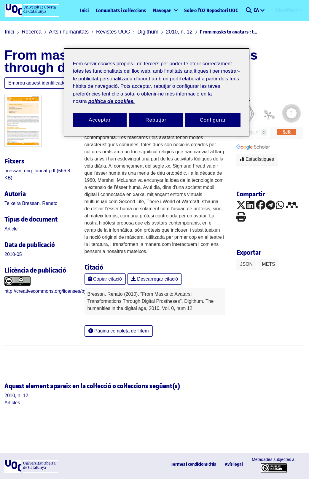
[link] (10, 228)
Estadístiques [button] (257, 159)
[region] (156, 92)
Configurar (213, 120)
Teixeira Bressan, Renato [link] (31, 203)
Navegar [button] (162, 10)
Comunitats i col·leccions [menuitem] (121, 10)
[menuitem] (165, 10)
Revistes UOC (113, 32)
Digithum (147, 32)
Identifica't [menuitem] (287, 10)
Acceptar (100, 120)
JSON (246, 264)
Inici (84, 10)
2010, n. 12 (179, 32)
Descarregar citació (154, 278)
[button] (248, 10)
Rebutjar (155, 120)
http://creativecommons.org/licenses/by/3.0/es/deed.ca (61, 291)
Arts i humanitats (69, 32)
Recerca (32, 32)
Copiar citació (105, 278)
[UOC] (31, 471)
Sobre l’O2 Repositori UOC (211, 10)
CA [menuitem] (257, 10)
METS (268, 264)
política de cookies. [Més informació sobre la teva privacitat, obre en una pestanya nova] (111, 101)
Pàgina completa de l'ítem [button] (118, 330)
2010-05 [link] (13, 254)
